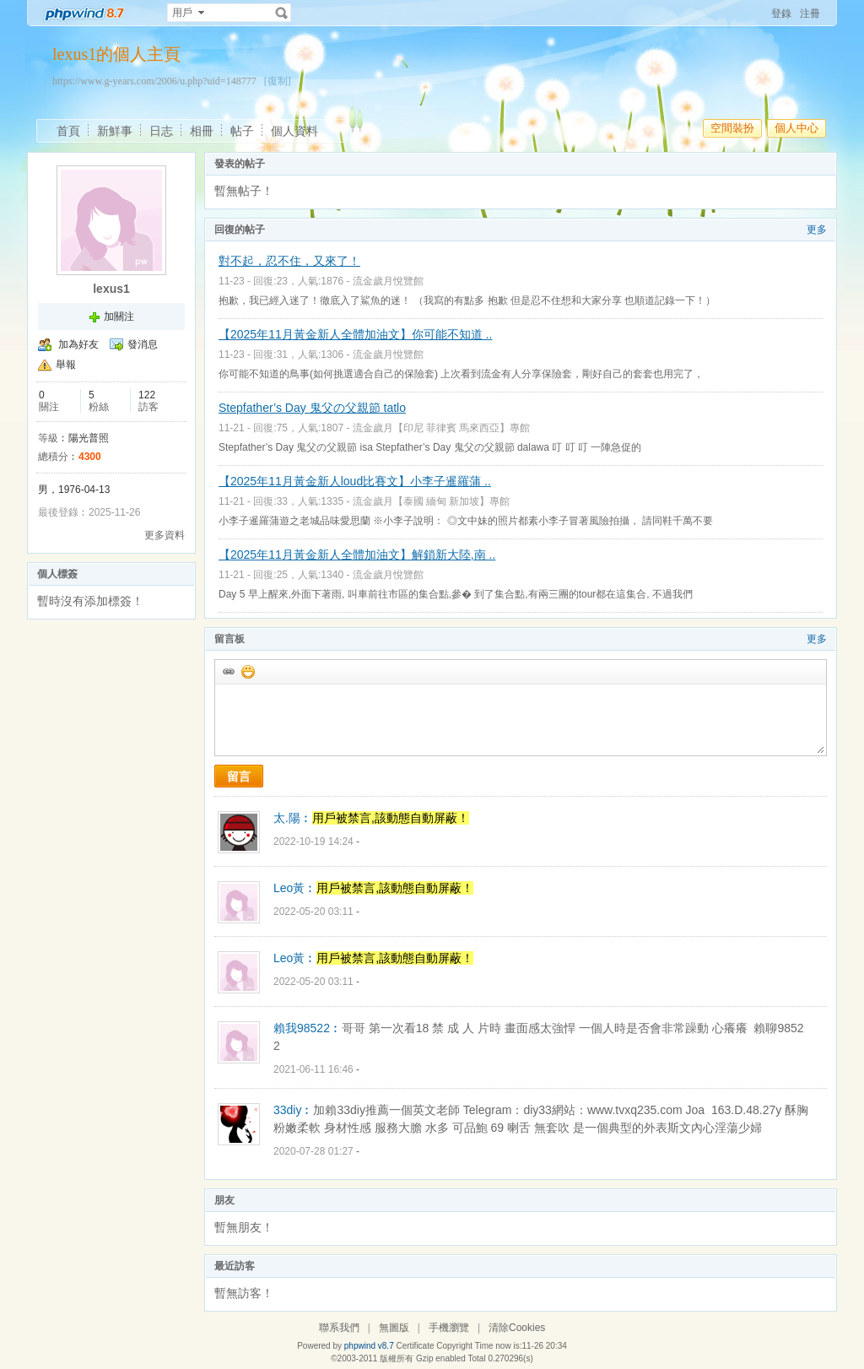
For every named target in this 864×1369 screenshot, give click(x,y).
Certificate (415, 1345)
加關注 (119, 316)
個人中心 (796, 128)
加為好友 (78, 344)
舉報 (66, 365)
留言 (239, 776)
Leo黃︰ (294, 888)
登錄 (781, 13)
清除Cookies (517, 1328)
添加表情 (247, 671)
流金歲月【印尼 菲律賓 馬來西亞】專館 (442, 428)
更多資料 (164, 535)
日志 (161, 131)
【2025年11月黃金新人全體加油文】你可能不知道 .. (355, 334)
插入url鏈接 (227, 671)
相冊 (201, 131)
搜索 (281, 12)
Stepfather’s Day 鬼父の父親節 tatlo (312, 407)
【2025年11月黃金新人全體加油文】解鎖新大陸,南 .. (357, 554)
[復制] (277, 81)
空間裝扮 (732, 128)
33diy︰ (293, 1110)
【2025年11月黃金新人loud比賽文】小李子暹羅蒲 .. (355, 481)
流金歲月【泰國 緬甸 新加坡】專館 (431, 501)
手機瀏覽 (449, 1328)
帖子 (242, 131)
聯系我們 (339, 1328)
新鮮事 (114, 131)
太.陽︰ (292, 818)
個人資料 (294, 131)
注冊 (810, 13)
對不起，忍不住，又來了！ (289, 261)
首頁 (68, 131)
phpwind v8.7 (369, 1345)
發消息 (142, 344)
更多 (817, 229)
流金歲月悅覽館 (388, 281)
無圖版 (394, 1328)
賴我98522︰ (307, 1028)
